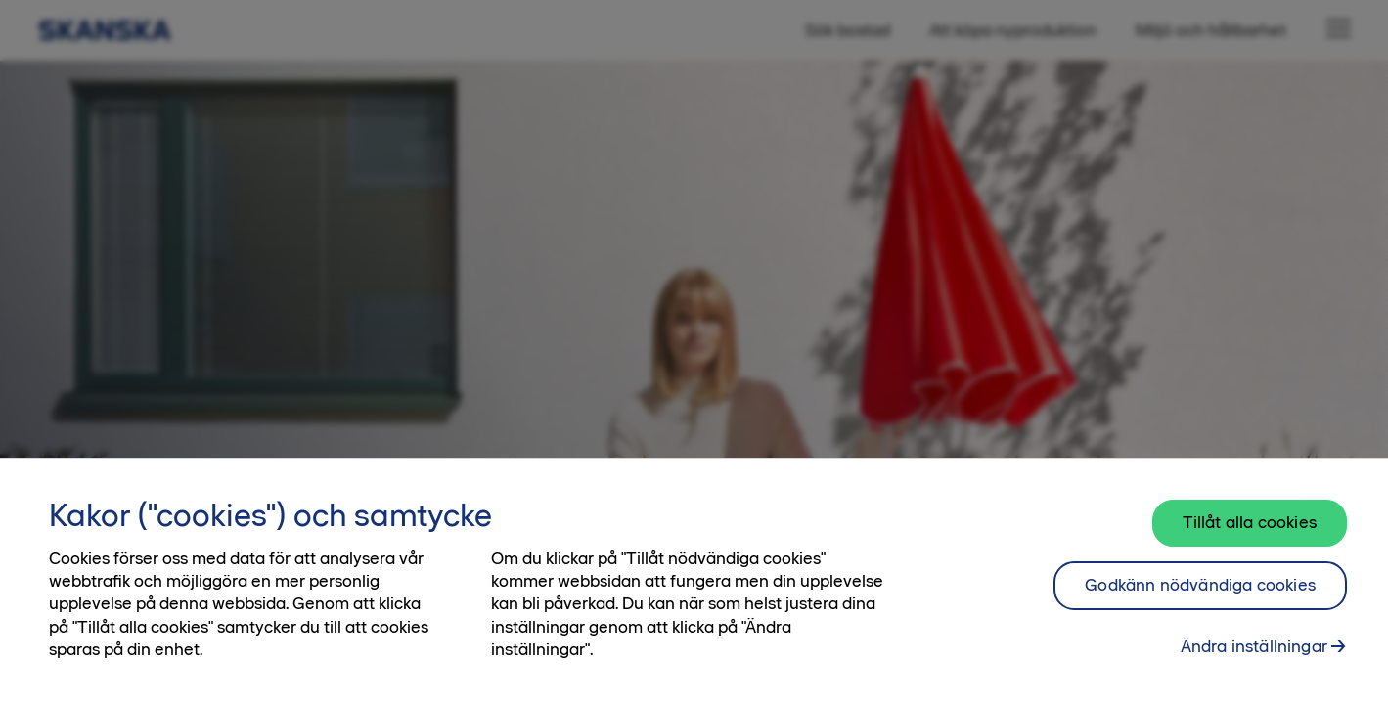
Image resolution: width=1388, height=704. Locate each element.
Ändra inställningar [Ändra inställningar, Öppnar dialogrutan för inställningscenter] (1254, 652)
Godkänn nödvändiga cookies (1200, 590)
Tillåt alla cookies (1250, 528)
